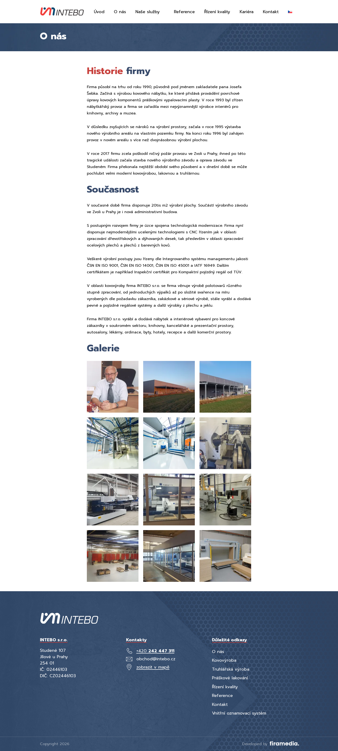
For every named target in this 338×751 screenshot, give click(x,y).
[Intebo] (62, 11)
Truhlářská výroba (230, 669)
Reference (222, 695)
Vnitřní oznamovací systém (239, 713)
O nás (218, 651)
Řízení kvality (225, 687)
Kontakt (220, 704)
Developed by (270, 744)
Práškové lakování (230, 678)
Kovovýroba (224, 660)
